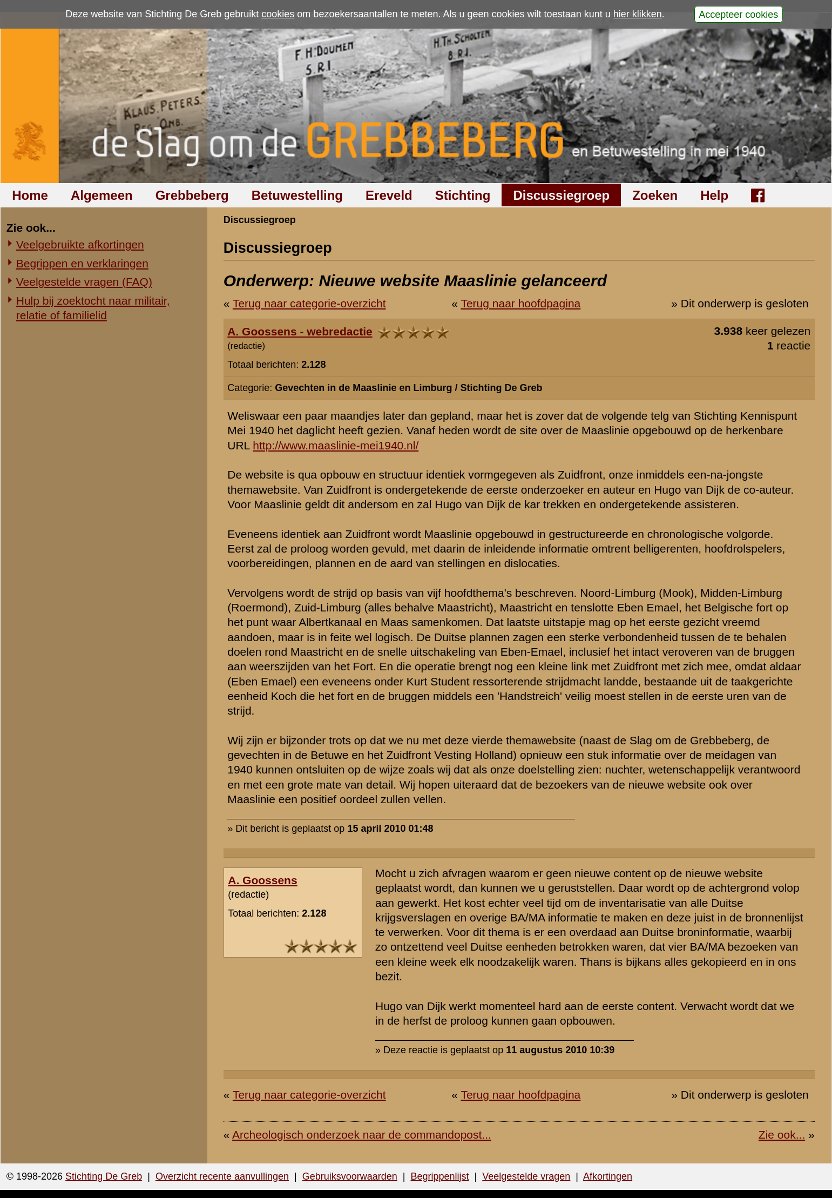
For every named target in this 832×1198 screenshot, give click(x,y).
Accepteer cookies (738, 14)
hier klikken (637, 14)
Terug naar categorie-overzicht (309, 303)
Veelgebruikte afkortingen (80, 244)
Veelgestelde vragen (526, 1176)
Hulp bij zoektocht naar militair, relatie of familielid (93, 307)
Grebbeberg (192, 195)
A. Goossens (262, 880)
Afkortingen (607, 1176)
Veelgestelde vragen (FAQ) (84, 281)
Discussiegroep (561, 195)
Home (30, 195)
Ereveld (389, 195)
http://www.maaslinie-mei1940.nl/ (335, 445)
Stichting (463, 195)
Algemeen (102, 195)
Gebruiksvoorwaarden (349, 1176)
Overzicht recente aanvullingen (222, 1176)
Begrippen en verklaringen (82, 263)
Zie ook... (782, 1134)
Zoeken (655, 195)
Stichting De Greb (103, 1176)
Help (714, 195)
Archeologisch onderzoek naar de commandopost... (361, 1134)
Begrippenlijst (439, 1176)
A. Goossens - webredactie (299, 331)
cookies (277, 14)
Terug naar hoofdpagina (520, 303)
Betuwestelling (297, 195)
